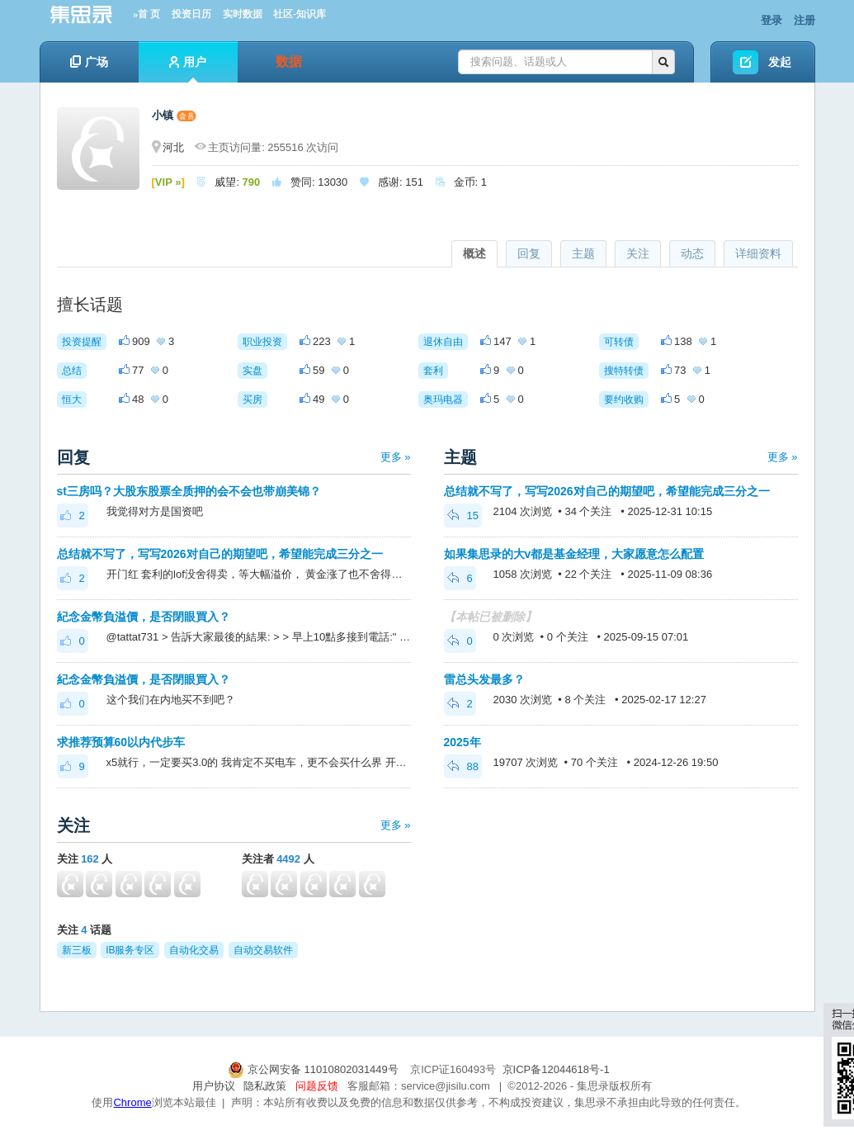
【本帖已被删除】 (490, 616)
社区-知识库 (299, 14)
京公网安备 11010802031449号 (314, 1069)
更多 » (395, 457)
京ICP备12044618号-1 (556, 1069)
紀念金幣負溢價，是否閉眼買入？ (143, 616)
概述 (474, 253)
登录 (771, 20)
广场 (89, 62)
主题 (583, 253)
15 (463, 515)
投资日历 (191, 14)
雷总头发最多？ (484, 679)
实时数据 (242, 14)
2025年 (462, 742)
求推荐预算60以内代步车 (121, 742)
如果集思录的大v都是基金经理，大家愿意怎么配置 (574, 553)
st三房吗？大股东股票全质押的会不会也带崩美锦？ (189, 491)
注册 (804, 20)
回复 (528, 253)
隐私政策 (264, 1086)
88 (463, 766)
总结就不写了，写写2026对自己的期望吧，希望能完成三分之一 (220, 553)
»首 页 (146, 14)
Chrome (132, 1102)
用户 (187, 69)
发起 (779, 62)
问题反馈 (316, 1086)
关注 (637, 253)
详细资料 (758, 253)
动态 (692, 253)
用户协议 (213, 1086)
